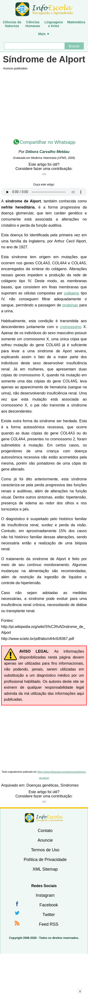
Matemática (76, 22)
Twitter (48, 914)
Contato (45, 830)
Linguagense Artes (54, 24)
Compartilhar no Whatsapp (48, 142)
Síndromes (70, 785)
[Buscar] (34, 46)
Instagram (45, 895)
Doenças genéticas (42, 785)
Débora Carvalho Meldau (47, 152)
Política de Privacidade (45, 859)
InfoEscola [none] (44, 817)
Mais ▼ (44, 34)
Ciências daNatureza (12, 24)
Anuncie (45, 840)
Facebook (48, 905)
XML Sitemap (45, 869)
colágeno (71, 293)
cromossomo (70, 327)
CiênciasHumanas (32, 24)
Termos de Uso (45, 850)
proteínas (70, 305)
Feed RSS (48, 924)
